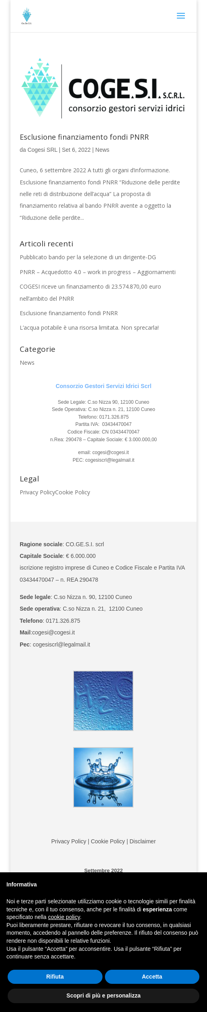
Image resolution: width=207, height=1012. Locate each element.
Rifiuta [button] (55, 976)
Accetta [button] (152, 976)
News (102, 150)
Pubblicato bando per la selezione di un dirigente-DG (88, 257)
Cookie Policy (72, 492)
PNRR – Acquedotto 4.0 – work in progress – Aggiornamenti (98, 272)
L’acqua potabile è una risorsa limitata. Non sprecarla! (89, 327)
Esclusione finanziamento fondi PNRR (84, 137)
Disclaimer (142, 841)
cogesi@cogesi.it (110, 452)
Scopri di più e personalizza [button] (103, 995)
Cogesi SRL (42, 150)
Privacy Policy (37, 492)
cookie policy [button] (64, 917)
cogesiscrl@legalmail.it (109, 460)
